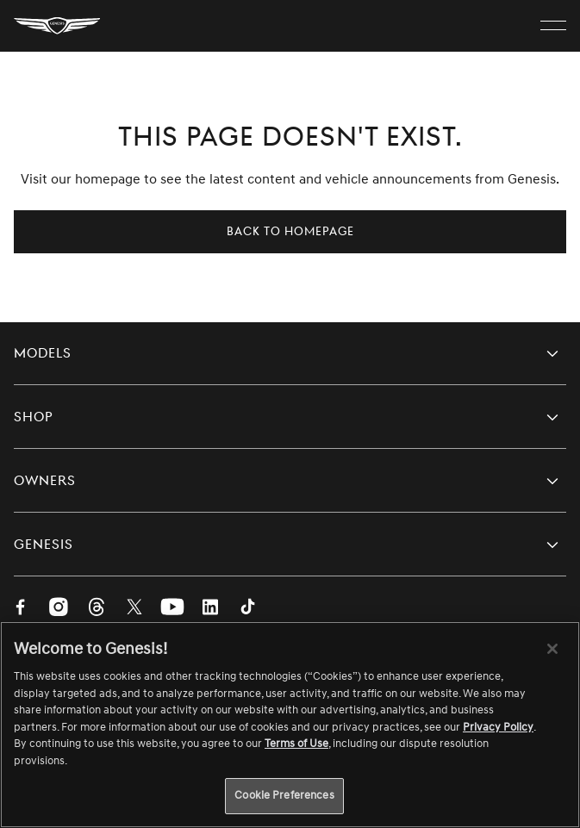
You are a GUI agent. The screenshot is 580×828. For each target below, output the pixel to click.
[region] (290, 724)
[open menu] (553, 26)
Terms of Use (296, 743)
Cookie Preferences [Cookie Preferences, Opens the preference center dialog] (284, 795)
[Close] (552, 649)
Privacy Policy (498, 727)
